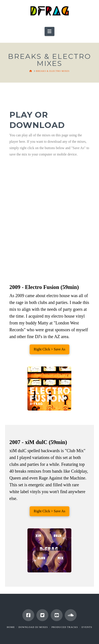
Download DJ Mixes (33, 627)
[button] (49, 31)
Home (11, 627)
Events (87, 627)
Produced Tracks (65, 627)
